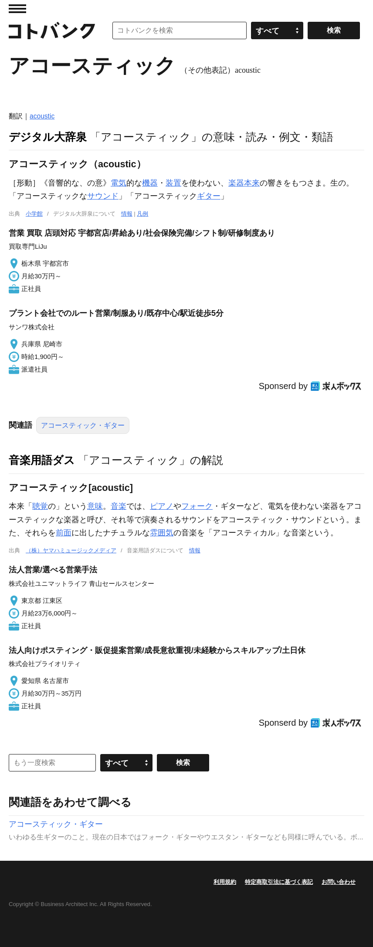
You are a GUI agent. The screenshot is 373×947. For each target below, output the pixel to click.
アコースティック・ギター (83, 425)
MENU (17, 8)
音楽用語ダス (42, 460)
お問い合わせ (339, 882)
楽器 (236, 183)
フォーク (197, 506)
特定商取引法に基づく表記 (279, 882)
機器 (150, 183)
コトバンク (52, 30)
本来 (252, 183)
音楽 (118, 506)
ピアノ (161, 506)
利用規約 (225, 882)
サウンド (103, 196)
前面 (63, 532)
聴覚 (40, 506)
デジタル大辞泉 (48, 137)
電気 (118, 183)
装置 (173, 183)
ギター (208, 196)
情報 (126, 213)
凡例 (142, 213)
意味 (95, 506)
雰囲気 (161, 532)
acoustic (42, 116)
